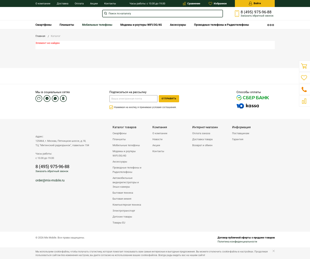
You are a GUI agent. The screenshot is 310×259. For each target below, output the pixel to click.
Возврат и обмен (202, 145)
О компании (42, 3)
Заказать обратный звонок (51, 171)
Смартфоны (43, 24)
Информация (241, 127)
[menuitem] (43, 24)
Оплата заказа (201, 133)
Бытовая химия (122, 198)
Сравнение (191, 3)
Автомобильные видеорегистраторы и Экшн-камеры (126, 182)
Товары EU (119, 222)
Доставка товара (202, 139)
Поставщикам (240, 133)
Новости (157, 139)
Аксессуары (178, 24)
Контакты (110, 3)
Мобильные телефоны (97, 24)
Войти (255, 3)
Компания (159, 127)
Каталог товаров (124, 127)
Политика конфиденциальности (237, 241)
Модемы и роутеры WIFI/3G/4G (141, 24)
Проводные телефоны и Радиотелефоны (221, 24)
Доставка (62, 3)
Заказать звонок (257, 15)
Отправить (169, 98)
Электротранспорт (124, 210)
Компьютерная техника (127, 204)
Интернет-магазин (205, 127)
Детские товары (122, 216)
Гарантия (237, 139)
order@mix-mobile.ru (50, 180)
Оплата (79, 3)
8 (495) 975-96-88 (256, 12)
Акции (94, 3)
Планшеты (67, 24)
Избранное (218, 3)
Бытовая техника (123, 192)
